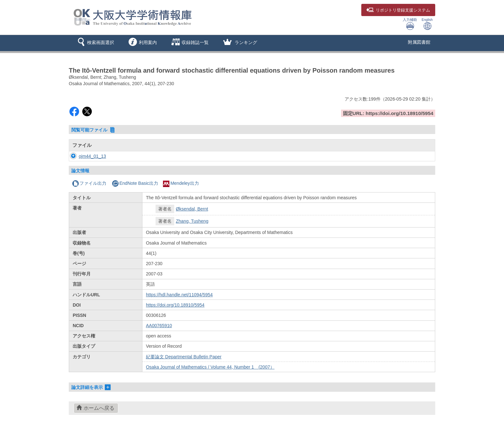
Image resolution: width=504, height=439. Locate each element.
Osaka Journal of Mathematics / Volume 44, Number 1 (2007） (210, 367)
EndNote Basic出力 (135, 183)
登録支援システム (398, 10)
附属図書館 (419, 42)
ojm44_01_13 (86, 156)
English (427, 24)
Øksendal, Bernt (192, 208)
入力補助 (410, 24)
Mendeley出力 (181, 183)
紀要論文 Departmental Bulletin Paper (183, 356)
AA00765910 (159, 325)
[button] (95, 43)
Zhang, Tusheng (192, 221)
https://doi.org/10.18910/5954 (175, 305)
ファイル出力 (89, 183)
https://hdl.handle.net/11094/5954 (179, 294)
